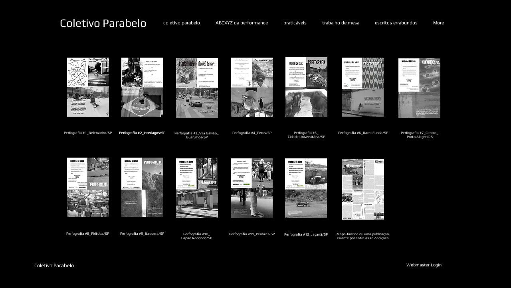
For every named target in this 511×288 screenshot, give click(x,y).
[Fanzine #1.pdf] (88, 88)
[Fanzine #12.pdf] (306, 189)
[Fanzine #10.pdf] (197, 189)
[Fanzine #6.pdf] (363, 88)
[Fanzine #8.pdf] (88, 188)
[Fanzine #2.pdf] (142, 88)
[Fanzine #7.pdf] (419, 89)
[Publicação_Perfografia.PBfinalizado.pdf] (363, 190)
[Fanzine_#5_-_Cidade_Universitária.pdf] (306, 88)
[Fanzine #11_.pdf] (252, 189)
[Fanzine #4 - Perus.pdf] (252, 88)
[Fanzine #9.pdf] (142, 188)
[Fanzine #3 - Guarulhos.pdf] (197, 88)
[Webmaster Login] (424, 265)
